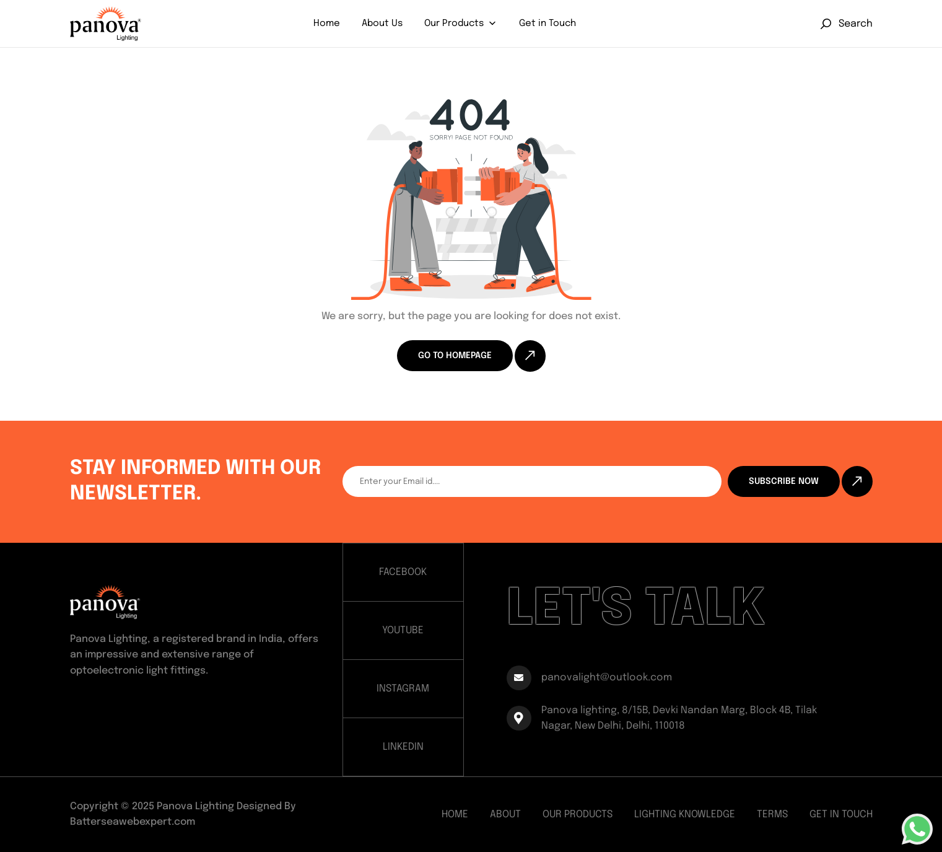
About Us (382, 24)
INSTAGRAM (403, 688)
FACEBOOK (403, 572)
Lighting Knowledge (684, 814)
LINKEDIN (403, 747)
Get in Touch (547, 24)
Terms (772, 814)
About (505, 814)
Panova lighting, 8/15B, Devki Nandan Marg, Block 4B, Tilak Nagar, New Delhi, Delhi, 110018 (662, 718)
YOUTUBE (403, 630)
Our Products (454, 24)
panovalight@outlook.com (589, 677)
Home (326, 24)
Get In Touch (841, 814)
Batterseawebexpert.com (132, 822)
